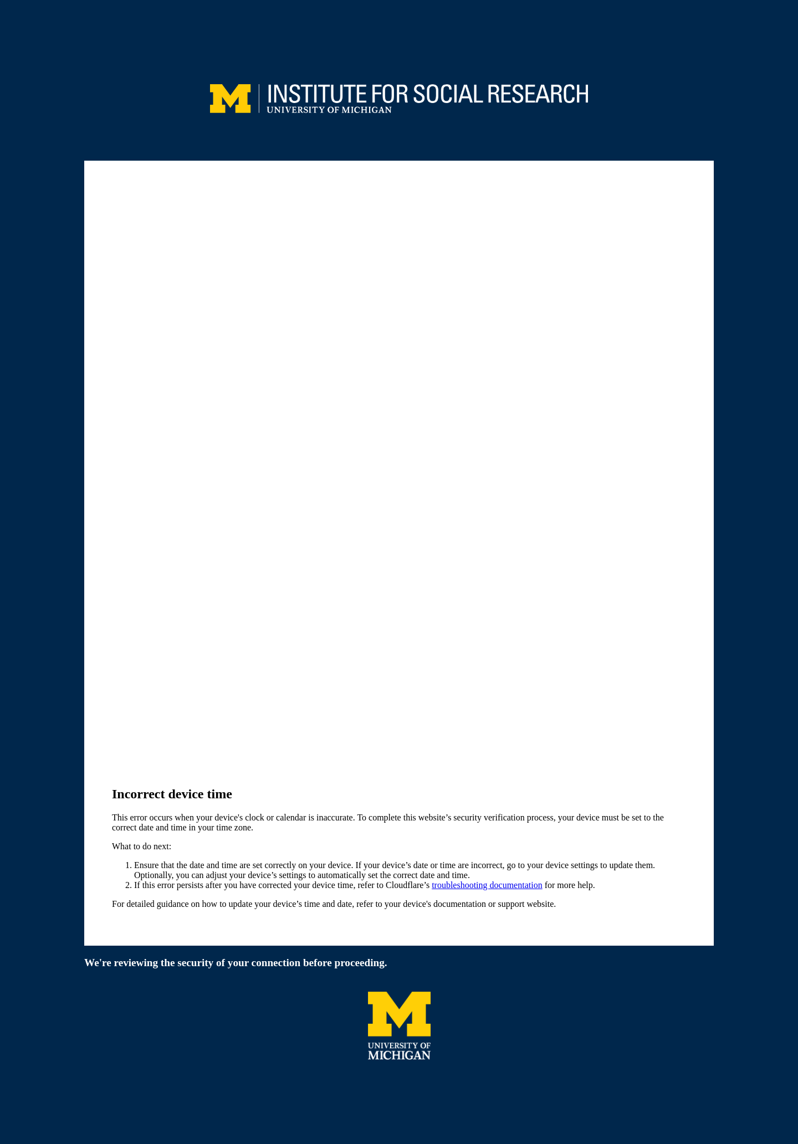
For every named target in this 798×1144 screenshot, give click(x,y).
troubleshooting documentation (487, 885)
